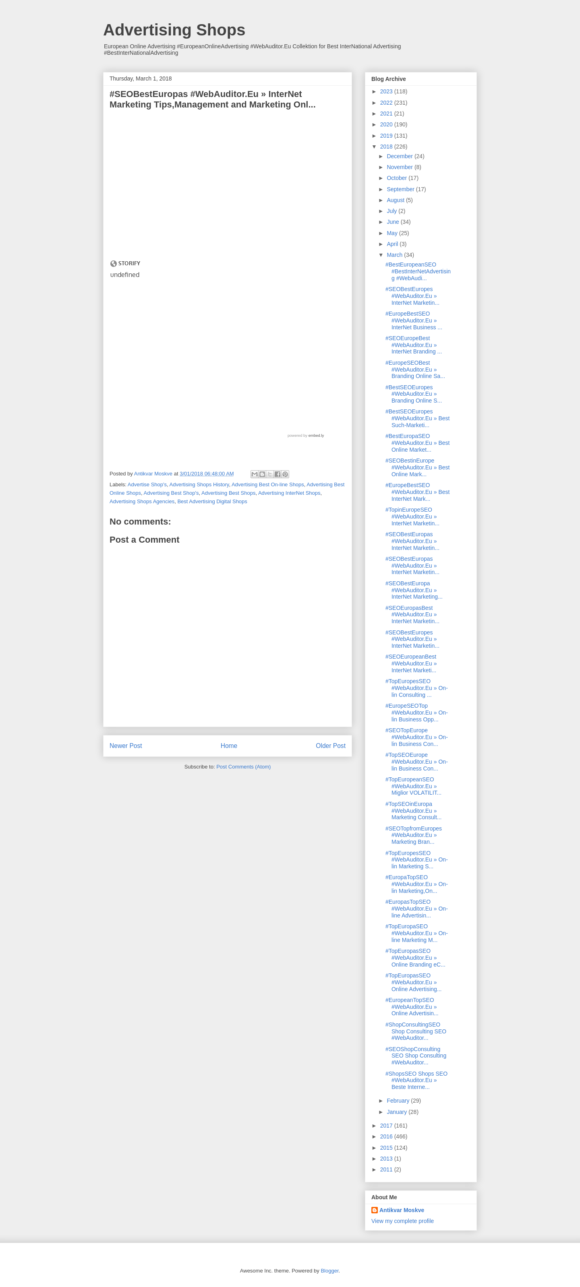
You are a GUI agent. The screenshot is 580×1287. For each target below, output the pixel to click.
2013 (387, 1158)
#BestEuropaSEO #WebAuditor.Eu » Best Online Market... (417, 443)
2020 (387, 124)
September (401, 189)
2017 (387, 1125)
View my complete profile (402, 1221)
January (397, 1112)
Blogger (329, 1271)
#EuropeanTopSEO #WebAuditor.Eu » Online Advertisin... (412, 1007)
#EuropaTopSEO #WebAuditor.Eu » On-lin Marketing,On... (416, 884)
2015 (387, 1147)
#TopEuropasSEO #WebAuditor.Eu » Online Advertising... (413, 982)
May (393, 233)
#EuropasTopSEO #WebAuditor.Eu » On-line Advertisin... (416, 909)
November (400, 167)
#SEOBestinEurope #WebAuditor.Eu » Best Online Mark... (417, 467)
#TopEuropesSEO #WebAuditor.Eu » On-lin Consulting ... (416, 688)
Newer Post (126, 745)
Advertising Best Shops (228, 493)
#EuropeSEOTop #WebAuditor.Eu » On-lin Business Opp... (416, 712)
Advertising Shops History (199, 484)
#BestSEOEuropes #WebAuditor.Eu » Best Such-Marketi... (417, 418)
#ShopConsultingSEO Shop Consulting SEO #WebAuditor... (415, 1031)
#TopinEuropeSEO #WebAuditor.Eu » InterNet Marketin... (412, 516)
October (397, 178)
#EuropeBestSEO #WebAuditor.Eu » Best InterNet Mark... (417, 492)
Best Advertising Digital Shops (212, 501)
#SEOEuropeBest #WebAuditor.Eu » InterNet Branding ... (413, 345)
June (393, 222)
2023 (387, 91)
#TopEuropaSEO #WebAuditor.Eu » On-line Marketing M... (416, 933)
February (399, 1100)
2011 (387, 1169)
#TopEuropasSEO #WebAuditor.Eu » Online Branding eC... (415, 958)
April (393, 244)
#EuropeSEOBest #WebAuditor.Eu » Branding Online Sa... (415, 369)
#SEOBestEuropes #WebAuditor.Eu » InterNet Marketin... (412, 296)
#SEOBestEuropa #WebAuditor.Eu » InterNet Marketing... (414, 590)
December (400, 156)
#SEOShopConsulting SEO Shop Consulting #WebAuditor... (415, 1056)
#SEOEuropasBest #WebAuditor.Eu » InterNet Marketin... (412, 615)
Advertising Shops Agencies (142, 501)
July (392, 211)
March (395, 255)
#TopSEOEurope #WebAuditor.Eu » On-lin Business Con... (416, 762)
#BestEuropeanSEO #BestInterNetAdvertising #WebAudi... (418, 271)
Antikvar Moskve (401, 1210)
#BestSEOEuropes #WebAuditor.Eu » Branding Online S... (413, 394)
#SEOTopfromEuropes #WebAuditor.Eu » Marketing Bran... (413, 835)
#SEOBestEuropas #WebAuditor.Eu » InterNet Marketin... (412, 541)
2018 (387, 146)
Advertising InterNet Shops (289, 493)
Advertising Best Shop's (171, 493)
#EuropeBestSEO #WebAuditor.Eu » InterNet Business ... (413, 320)
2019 (387, 135)
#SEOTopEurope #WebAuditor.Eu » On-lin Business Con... (416, 737)
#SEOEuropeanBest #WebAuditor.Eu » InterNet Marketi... (411, 663)
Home (229, 745)
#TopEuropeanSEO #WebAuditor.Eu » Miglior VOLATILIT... (413, 786)
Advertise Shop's (147, 484)
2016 (387, 1136)
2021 (387, 113)
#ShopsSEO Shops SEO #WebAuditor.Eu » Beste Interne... (416, 1080)
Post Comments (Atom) (243, 767)
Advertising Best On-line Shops (268, 484)
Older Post (331, 745)
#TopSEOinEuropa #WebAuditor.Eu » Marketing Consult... (413, 811)
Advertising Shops (174, 30)
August (396, 200)
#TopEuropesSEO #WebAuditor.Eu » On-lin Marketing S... (416, 860)
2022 (387, 102)
